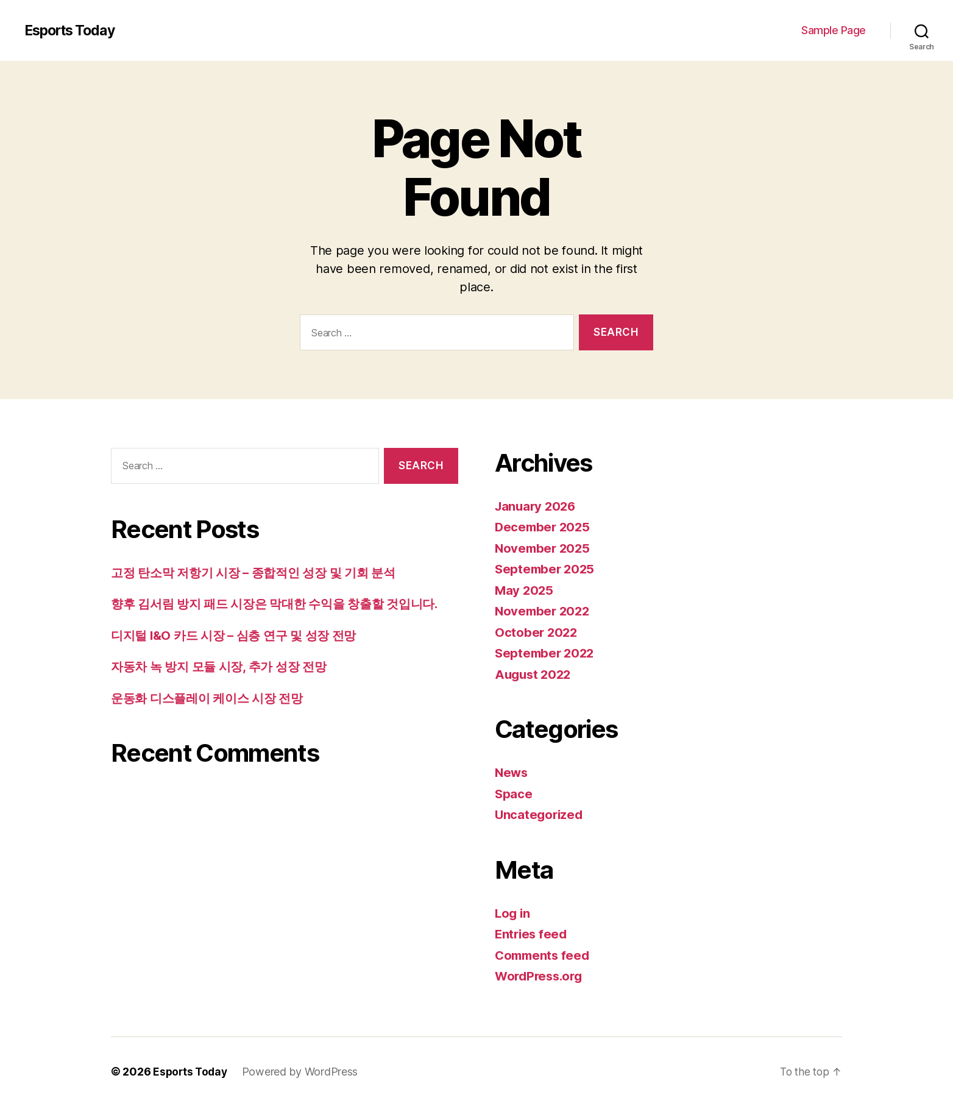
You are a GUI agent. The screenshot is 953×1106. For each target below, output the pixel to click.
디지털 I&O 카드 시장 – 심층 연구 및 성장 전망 (239, 635)
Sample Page (833, 30)
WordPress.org (541, 976)
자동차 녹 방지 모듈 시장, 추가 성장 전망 (223, 666)
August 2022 (535, 674)
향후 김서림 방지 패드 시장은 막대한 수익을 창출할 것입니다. (282, 603)
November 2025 (544, 548)
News (512, 772)
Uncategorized (540, 814)
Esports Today (72, 30)
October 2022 (537, 632)
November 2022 (544, 611)
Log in (513, 913)
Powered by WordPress (303, 1071)
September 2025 (546, 568)
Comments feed (544, 955)
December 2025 (544, 526)
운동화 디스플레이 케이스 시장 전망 (211, 698)
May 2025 (525, 590)
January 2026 (537, 506)
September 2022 (546, 653)
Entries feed (532, 933)
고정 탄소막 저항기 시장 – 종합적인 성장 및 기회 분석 (260, 572)
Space (514, 793)
